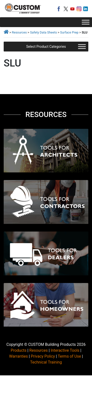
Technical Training (46, 362)
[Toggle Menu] (86, 22)
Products (18, 350)
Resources (19, 32)
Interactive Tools (65, 350)
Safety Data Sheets (43, 32)
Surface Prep (69, 32)
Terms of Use (69, 356)
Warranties (18, 356)
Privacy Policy (43, 356)
